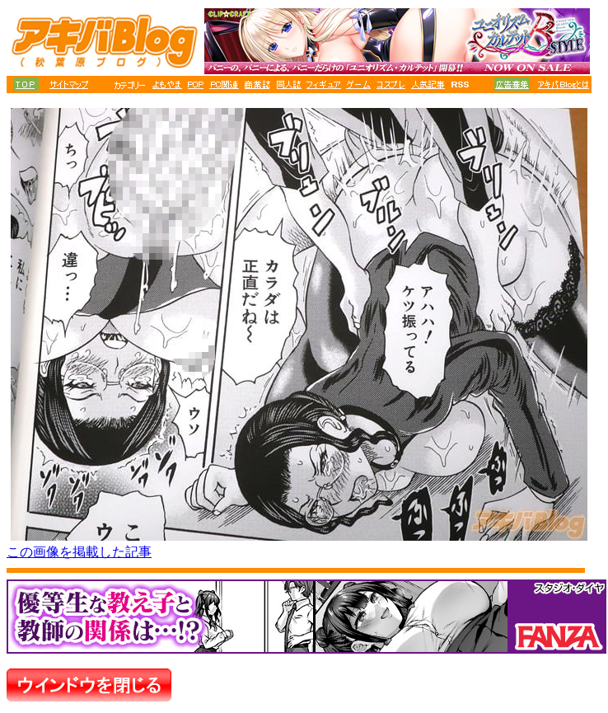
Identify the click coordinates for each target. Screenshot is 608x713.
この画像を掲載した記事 (79, 552)
